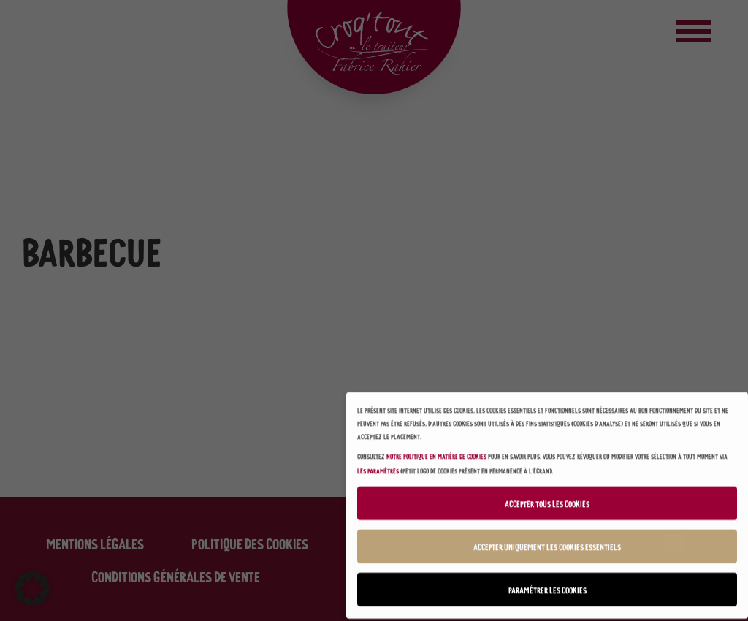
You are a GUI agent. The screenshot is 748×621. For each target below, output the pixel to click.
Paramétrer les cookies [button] (547, 586)
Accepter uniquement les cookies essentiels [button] (547, 543)
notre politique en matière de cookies (436, 452)
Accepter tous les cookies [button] (547, 500)
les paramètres (378, 466)
